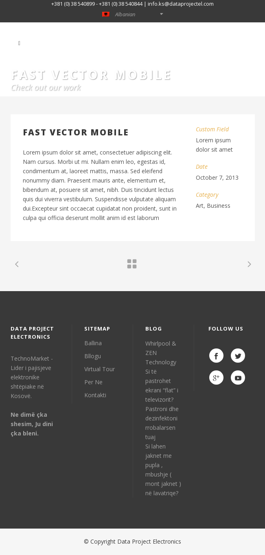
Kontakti (95, 395)
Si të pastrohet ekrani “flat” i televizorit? (161, 385)
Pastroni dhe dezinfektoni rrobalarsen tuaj (162, 423)
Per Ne (93, 382)
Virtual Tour (99, 369)
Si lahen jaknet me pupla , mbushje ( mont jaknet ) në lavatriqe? (163, 469)
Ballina (93, 343)
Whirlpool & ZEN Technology (160, 353)
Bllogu (92, 356)
